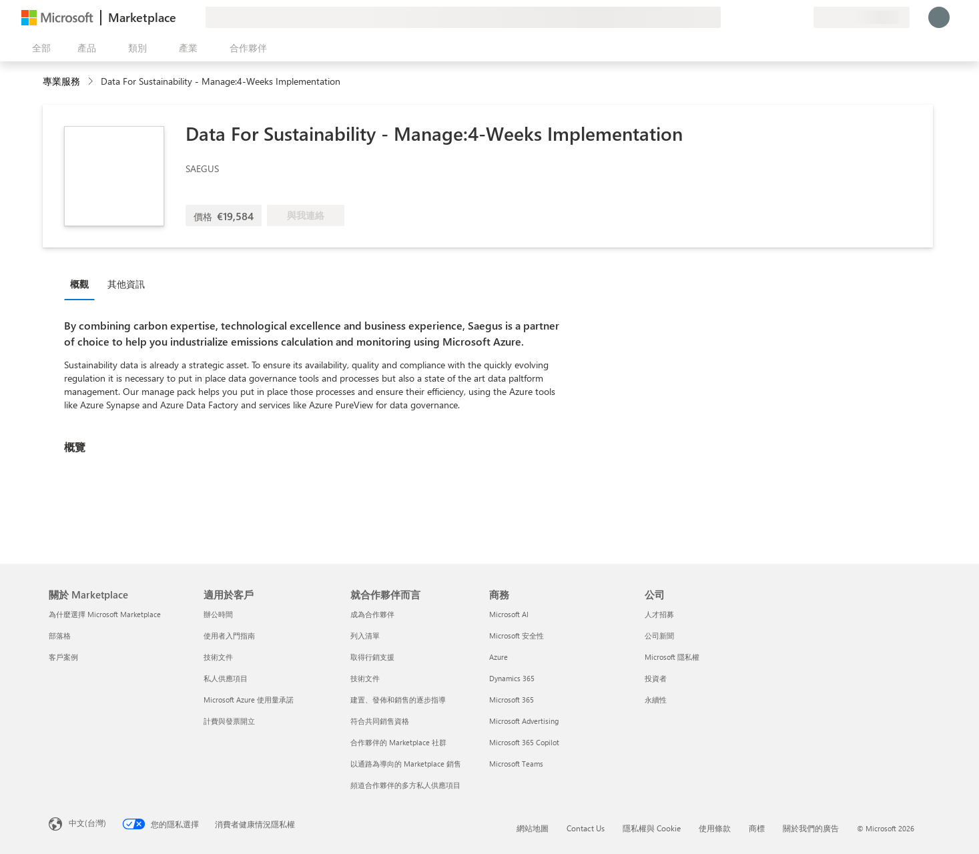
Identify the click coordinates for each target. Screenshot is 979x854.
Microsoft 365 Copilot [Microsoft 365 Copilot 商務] (524, 742)
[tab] (82, 283)
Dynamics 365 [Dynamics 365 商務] (512, 678)
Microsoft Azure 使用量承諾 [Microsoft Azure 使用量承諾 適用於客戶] (249, 700)
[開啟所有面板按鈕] (38, 48)
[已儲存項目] (786, 17)
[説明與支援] (770, 17)
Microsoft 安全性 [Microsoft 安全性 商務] (516, 635)
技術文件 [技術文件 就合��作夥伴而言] (365, 678)
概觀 (79, 284)
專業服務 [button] (61, 81)
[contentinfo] (92, 82)
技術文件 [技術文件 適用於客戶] (218, 657)
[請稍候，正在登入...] (939, 17)
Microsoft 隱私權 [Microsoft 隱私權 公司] (672, 657)
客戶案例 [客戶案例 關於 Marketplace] (63, 657)
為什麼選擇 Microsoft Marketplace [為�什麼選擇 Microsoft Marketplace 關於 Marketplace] (105, 614)
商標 (757, 828)
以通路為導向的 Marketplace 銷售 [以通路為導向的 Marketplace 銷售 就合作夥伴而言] (405, 764)
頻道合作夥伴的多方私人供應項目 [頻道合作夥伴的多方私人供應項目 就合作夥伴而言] (405, 785)
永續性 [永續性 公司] (656, 700)
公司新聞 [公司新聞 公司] (659, 635)
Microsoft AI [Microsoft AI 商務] (509, 614)
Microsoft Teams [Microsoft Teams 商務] (516, 764)
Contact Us (586, 828)
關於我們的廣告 (811, 828)
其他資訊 (126, 284)
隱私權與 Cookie (652, 828)
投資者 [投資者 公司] (656, 678)
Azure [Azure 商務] (498, 657)
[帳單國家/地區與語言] (861, 17)
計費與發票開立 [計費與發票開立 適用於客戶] (229, 721)
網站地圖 (533, 828)
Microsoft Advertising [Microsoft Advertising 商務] (524, 721)
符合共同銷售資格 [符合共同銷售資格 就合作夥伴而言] (379, 721)
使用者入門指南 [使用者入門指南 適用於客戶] (229, 635)
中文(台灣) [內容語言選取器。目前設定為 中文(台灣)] (87, 822)
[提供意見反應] (754, 17)
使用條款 (715, 828)
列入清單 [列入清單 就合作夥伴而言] (365, 635)
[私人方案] (802, 17)
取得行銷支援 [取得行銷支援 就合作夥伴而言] (372, 657)
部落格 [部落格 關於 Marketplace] (60, 635)
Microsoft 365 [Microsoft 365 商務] (511, 700)
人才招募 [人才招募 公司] (659, 614)
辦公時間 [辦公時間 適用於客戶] (218, 614)
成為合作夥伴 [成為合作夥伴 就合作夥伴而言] (372, 614)
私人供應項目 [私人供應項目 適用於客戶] (226, 678)
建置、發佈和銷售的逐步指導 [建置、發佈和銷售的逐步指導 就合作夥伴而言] (398, 700)
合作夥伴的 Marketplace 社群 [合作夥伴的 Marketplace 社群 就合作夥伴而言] (398, 742)
